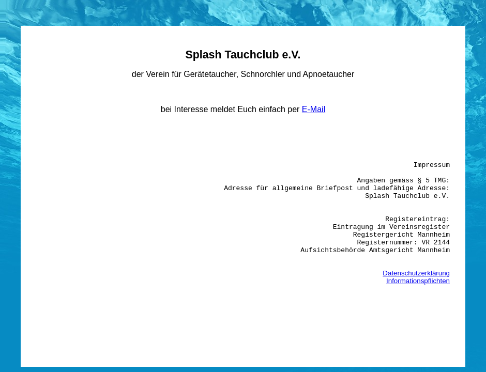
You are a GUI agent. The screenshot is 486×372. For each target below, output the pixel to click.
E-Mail (313, 109)
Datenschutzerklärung (416, 301)
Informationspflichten (418, 309)
